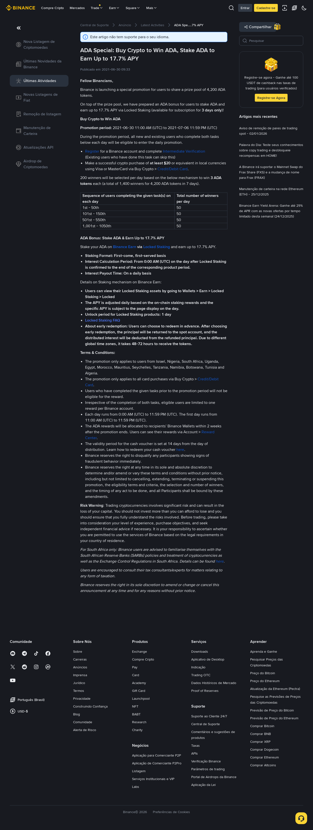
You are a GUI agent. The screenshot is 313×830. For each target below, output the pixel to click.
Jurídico (79, 683)
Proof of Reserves (205, 690)
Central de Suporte (205, 724)
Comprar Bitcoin (262, 726)
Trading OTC (200, 675)
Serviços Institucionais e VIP (153, 779)
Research (139, 722)
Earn (114, 8)
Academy (139, 683)
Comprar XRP (260, 741)
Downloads (199, 651)
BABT (136, 714)
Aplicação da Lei (203, 784)
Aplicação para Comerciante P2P (156, 755)
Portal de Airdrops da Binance (213, 777)
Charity (137, 730)
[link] (39, 44)
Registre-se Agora (271, 98)
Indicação (198, 667)
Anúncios (80, 667)
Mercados (77, 8)
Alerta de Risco (84, 730)
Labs (135, 786)
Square (133, 8)
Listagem (138, 771)
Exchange (139, 651)
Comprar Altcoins (263, 765)
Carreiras (80, 659)
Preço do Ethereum (264, 681)
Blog (76, 714)
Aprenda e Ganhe (263, 651)
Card (135, 675)
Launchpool (141, 698)
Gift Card (138, 690)
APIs (194, 753)
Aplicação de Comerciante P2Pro (156, 763)
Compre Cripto (52, 8)
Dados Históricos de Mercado (213, 683)
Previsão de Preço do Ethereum (274, 718)
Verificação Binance (206, 761)
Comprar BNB (260, 734)
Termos (78, 690)
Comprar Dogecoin (264, 749)
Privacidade (81, 698)
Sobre (77, 651)
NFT (135, 706)
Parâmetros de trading (208, 769)
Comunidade (82, 722)
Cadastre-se (266, 8)
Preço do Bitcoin (262, 673)
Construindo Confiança (90, 706)
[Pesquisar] (274, 40)
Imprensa (80, 675)
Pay (134, 667)
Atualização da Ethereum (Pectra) (275, 688)
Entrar (245, 8)
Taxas (195, 745)
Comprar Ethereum (264, 757)
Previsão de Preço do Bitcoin (272, 710)
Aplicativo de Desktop (207, 659)
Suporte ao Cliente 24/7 (209, 716)
